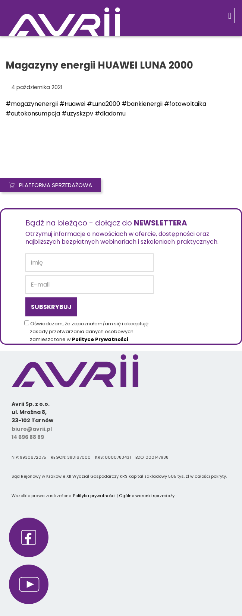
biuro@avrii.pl (32, 429)
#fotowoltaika (185, 103)
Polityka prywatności (94, 496)
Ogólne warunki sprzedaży (147, 496)
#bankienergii (142, 103)
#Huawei (72, 103)
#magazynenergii (32, 103)
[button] (230, 15)
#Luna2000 (103, 103)
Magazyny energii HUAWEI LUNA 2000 (99, 65)
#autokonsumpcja (33, 113)
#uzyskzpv (77, 113)
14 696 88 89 (28, 437)
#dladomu (110, 113)
